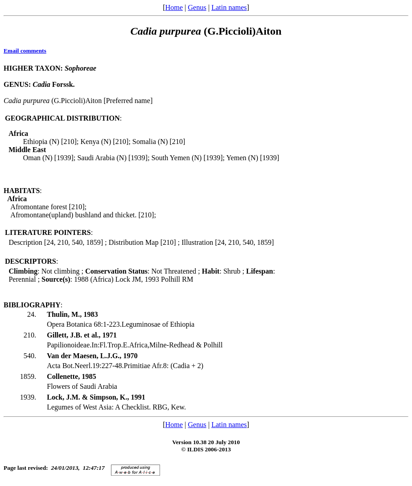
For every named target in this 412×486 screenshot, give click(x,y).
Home (174, 7)
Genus (197, 7)
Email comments (25, 50)
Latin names (229, 7)
